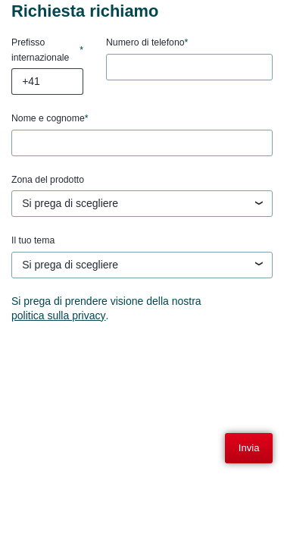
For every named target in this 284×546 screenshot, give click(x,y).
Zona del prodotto (47, 179)
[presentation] (126, 370)
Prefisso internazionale (47, 49)
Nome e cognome (49, 118)
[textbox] (142, 204)
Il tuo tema (33, 240)
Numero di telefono (147, 43)
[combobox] (142, 203)
